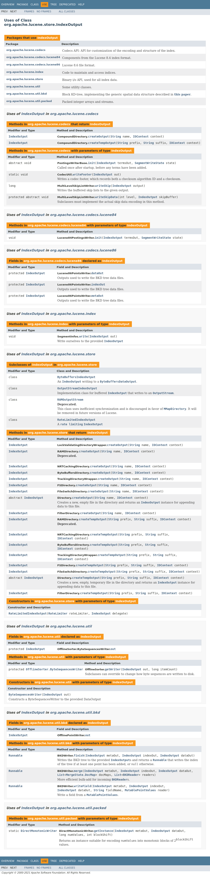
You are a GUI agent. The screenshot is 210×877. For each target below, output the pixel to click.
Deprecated (67, 4)
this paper (182, 94)
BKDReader (131, 774)
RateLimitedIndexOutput (76, 419)
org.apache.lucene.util (23, 86)
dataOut (97, 273)
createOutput (98, 136)
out (113, 649)
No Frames (44, 11)
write (83, 336)
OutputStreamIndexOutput (77, 388)
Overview (7, 4)
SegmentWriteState (149, 163)
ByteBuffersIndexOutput (76, 377)
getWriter (113, 669)
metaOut (97, 295)
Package (22, 4)
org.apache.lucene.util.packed (29, 101)
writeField (82, 786)
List (60, 774)
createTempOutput (102, 142)
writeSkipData (106, 197)
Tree (53, 4)
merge (78, 771)
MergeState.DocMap (80, 774)
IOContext (141, 136)
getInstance (103, 830)
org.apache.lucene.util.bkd (26, 93)
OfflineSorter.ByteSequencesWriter (54, 669)
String (116, 136)
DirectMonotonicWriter (39, 830)
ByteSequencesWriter (25, 694)
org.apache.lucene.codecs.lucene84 (33, 57)
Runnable (15, 755)
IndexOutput (47, 37)
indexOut (98, 284)
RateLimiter (57, 613)
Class (35, 4)
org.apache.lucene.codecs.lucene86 (33, 64)
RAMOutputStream (70, 399)
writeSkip (103, 185)
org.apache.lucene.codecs (26, 50)
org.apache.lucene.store (24, 79)
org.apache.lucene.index (24, 71)
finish (79, 755)
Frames (29, 11)
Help (81, 4)
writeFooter (82, 174)
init (91, 163)
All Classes (67, 11)
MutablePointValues (140, 790)
